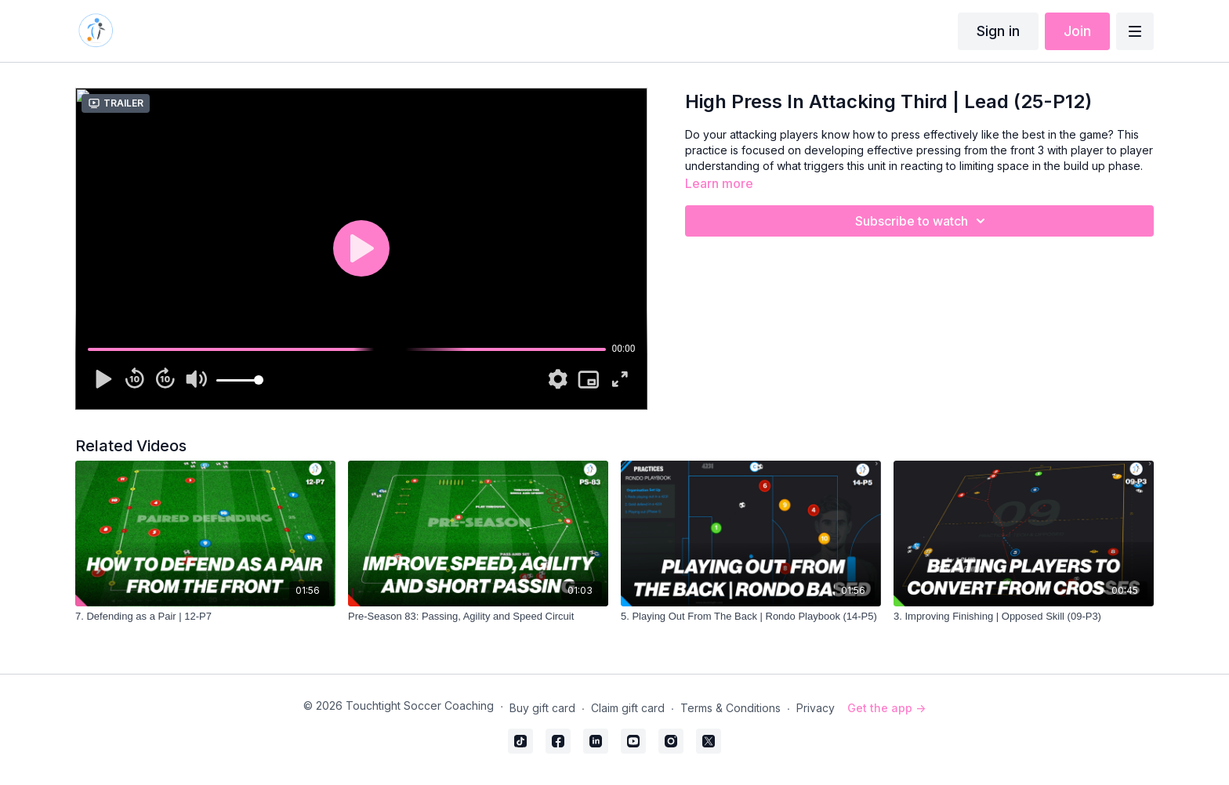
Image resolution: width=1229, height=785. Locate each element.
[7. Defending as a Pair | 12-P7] (205, 616)
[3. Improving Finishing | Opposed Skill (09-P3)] (1024, 616)
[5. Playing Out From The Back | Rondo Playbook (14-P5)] (751, 616)
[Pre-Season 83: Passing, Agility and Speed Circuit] (478, 616)
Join (1077, 31)
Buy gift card (542, 707)
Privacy (815, 707)
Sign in (998, 31)
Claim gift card (628, 707)
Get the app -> (886, 707)
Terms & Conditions (730, 707)
